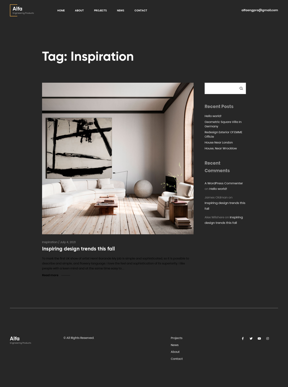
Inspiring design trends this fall (78, 249)
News (120, 10)
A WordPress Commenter (224, 183)
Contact (140, 10)
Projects (100, 10)
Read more (50, 275)
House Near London (219, 142)
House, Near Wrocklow (221, 148)
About (79, 10)
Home (61, 10)
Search (241, 88)
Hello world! (213, 116)
